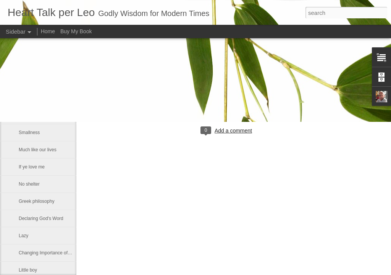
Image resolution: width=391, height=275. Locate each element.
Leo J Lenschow (252, 99)
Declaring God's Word (41, 218)
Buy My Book (76, 31)
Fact (23, 115)
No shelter (29, 184)
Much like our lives (38, 149)
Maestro (27, 81)
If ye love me (32, 167)
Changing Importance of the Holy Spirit (58, 253)
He (21, 98)
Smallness (29, 132)
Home (48, 31)
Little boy (28, 270)
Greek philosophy (36, 201)
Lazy (23, 235)
